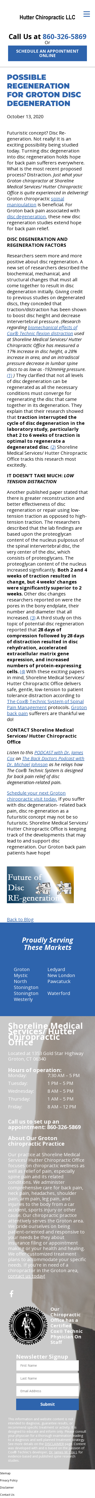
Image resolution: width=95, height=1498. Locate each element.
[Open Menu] (86, 14)
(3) (33, 618)
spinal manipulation (35, 202)
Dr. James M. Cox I (63, 1452)
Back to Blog (20, 920)
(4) (22, 671)
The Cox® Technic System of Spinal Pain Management (45, 704)
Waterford (59, 993)
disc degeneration (26, 216)
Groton (22, 969)
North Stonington (26, 984)
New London (61, 975)
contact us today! (26, 1276)
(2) (53, 447)
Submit (47, 1404)
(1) (9, 375)
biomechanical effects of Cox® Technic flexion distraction (42, 330)
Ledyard (56, 969)
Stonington (26, 993)
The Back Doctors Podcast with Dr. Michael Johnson (45, 761)
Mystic (21, 975)
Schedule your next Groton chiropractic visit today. (36, 796)
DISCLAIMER (54, 1444)
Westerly (23, 999)
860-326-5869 (64, 36)
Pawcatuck (59, 981)
